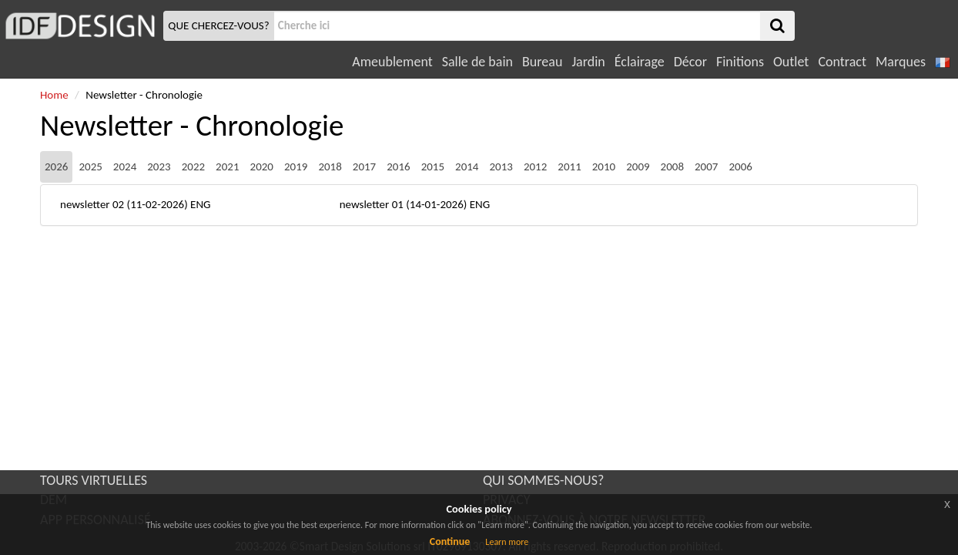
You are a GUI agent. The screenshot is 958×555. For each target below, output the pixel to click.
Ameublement (392, 61)
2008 (672, 166)
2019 (295, 166)
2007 (706, 166)
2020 (261, 166)
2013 (500, 166)
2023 (158, 166)
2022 (193, 166)
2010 (603, 166)
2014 (466, 166)
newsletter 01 (372, 204)
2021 (227, 166)
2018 (329, 166)
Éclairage (640, 61)
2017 (364, 166)
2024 (124, 166)
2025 (90, 166)
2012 (535, 166)
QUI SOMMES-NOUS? (543, 480)
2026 (56, 166)
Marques (901, 61)
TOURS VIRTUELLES (93, 480)
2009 (637, 166)
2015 (432, 166)
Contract (842, 61)
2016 (398, 166)
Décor (690, 61)
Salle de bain (477, 61)
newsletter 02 (92, 204)
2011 (569, 166)
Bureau (542, 61)
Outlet (791, 61)
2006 (740, 166)
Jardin (588, 61)
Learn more (506, 541)
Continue (450, 541)
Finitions (740, 61)
